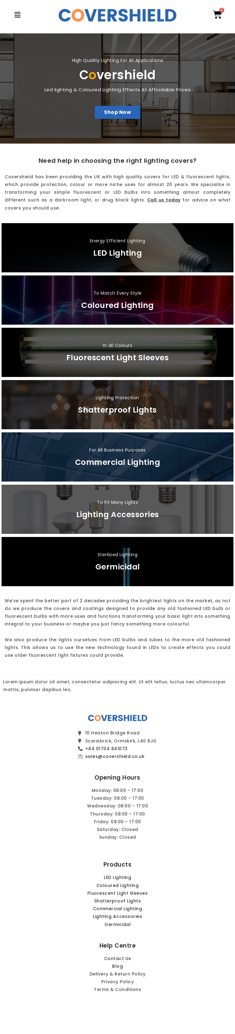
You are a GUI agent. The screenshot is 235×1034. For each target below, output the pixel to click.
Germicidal (117, 566)
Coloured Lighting (117, 305)
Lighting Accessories (117, 514)
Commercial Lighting (117, 462)
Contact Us (117, 958)
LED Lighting (117, 253)
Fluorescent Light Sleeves (117, 357)
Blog (117, 966)
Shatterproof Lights (117, 410)
